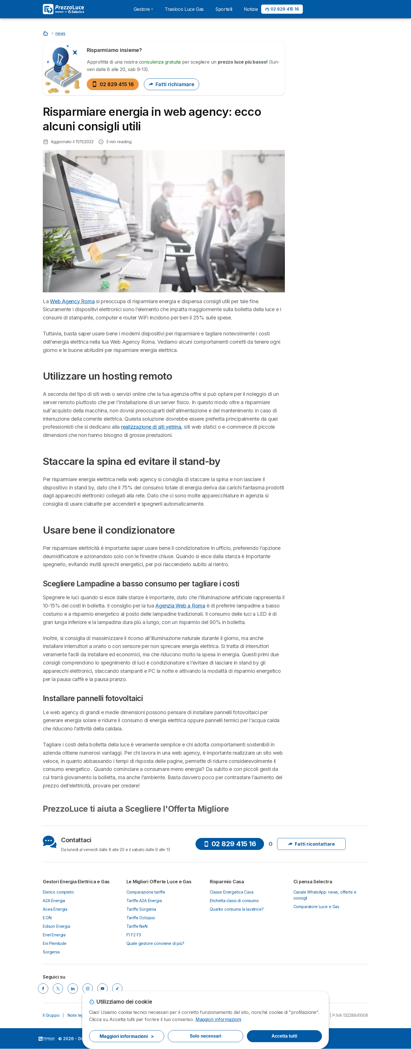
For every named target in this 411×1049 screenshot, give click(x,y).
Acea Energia (55, 909)
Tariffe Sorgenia (141, 909)
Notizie (251, 9)
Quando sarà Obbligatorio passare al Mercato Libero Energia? (323, 140)
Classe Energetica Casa (231, 892)
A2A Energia (54, 900)
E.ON (47, 917)
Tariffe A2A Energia (144, 900)
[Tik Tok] (117, 988)
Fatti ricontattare (311, 844)
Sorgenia (51, 951)
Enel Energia (54, 934)
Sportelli (223, 9)
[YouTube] (102, 988)
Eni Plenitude (55, 943)
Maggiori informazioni (218, 1019)
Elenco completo (58, 892)
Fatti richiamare (171, 84)
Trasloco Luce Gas (184, 9)
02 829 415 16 (113, 84)
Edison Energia (56, 926)
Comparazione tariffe (145, 892)
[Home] (46, 33)
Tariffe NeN (137, 926)
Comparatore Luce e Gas (316, 906)
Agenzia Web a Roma (180, 606)
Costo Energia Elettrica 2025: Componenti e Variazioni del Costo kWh (325, 205)
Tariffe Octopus (140, 917)
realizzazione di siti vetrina (151, 427)
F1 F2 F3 (133, 934)
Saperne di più (331, 91)
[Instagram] (87, 988)
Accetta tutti (284, 1036)
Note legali (77, 1015)
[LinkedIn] (73, 988)
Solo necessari (205, 1036)
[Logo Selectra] (63, 9)
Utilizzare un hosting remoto (324, 266)
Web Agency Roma (72, 301)
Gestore (143, 9)
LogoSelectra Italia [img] (47, 1039)
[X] (58, 988)
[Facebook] (43, 988)
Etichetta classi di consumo (234, 900)
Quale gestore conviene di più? (155, 943)
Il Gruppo (51, 1015)
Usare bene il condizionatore (325, 292)
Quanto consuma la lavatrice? (237, 909)
